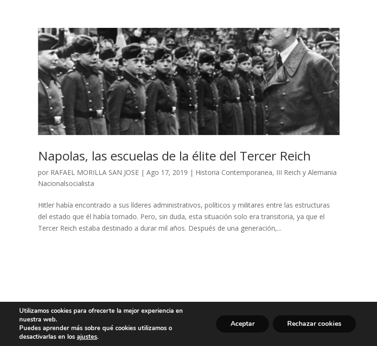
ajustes (87, 337)
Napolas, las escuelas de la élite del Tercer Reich (174, 155)
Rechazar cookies (314, 323)
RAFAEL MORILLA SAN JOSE (94, 172)
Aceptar (243, 323)
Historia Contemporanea (233, 172)
